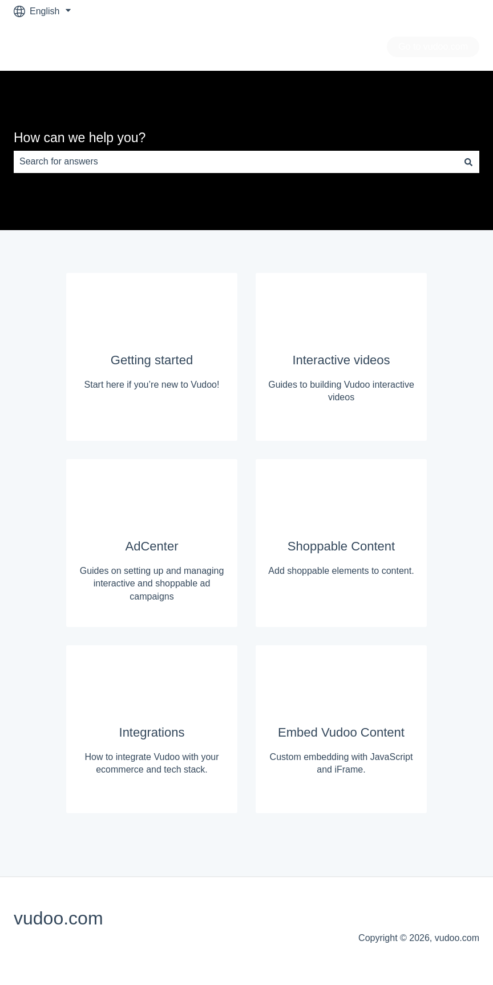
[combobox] (236, 161)
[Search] (468, 161)
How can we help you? (80, 137)
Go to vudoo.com (433, 46)
